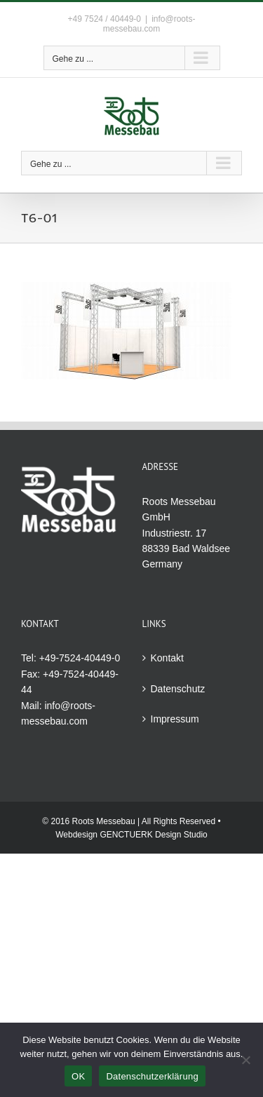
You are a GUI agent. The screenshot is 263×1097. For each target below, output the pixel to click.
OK (78, 1076)
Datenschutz (178, 688)
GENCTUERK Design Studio (153, 835)
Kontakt (167, 658)
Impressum (175, 719)
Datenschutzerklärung (152, 1076)
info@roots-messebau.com (149, 24)
